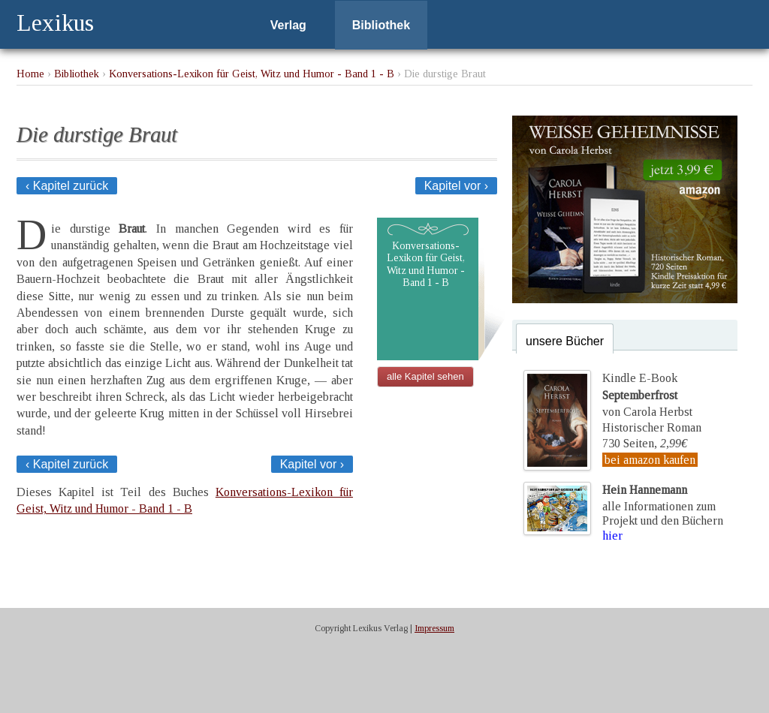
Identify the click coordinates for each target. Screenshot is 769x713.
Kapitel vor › (456, 185)
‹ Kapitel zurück (67, 185)
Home (30, 74)
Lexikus (55, 22)
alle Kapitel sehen (425, 376)
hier (612, 535)
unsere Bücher (565, 341)
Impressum (434, 628)
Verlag (288, 25)
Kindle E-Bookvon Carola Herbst (647, 395)
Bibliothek (381, 25)
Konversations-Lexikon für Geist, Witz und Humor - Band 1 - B (251, 74)
